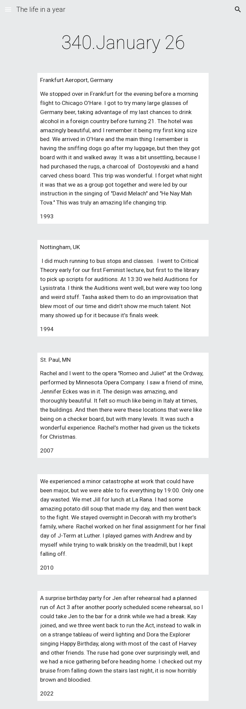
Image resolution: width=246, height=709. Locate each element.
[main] (122, 42)
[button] (8, 9)
